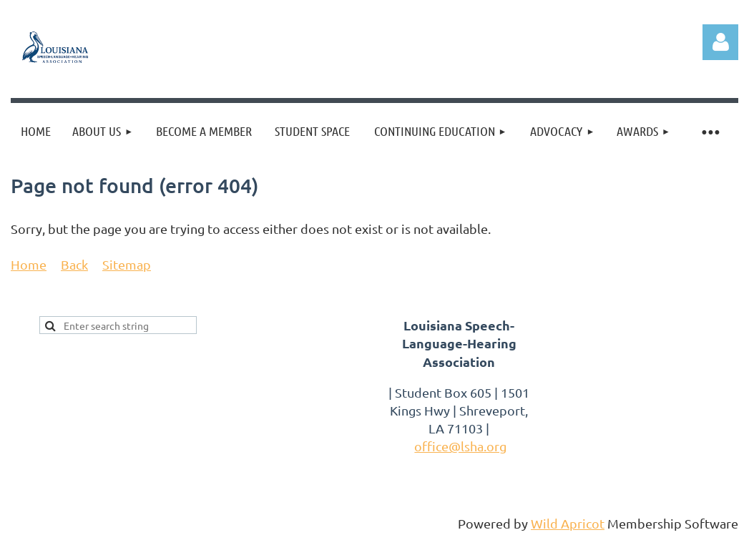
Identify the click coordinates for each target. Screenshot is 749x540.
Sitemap (126, 264)
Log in (720, 42)
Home (28, 264)
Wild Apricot (567, 523)
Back (74, 264)
